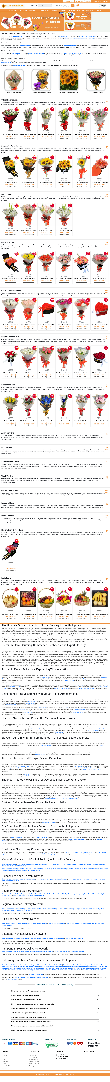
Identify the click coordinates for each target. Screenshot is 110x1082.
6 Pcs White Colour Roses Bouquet (81, 373)
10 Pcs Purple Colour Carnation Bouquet (64, 325)
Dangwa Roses (87, 679)
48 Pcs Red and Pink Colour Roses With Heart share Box (99, 373)
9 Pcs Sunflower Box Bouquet (64, 182)
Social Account (71, 1039)
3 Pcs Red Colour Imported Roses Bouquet (28, 421)
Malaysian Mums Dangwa (23, 766)
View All (106, 100)
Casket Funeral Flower (60, 732)
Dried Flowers (27, 774)
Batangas (83, 38)
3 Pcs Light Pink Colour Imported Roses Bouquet (82, 421)
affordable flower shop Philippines (88, 36)
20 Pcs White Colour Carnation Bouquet (10, 325)
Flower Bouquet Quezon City (87, 852)
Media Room (5, 1061)
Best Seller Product (80, 1)
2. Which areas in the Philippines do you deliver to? (26, 995)
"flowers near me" (30, 977)
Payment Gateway (7, 1039)
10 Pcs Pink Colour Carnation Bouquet (28, 325)
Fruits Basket (66, 753)
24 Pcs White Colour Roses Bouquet (28, 373)
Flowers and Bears (40, 754)
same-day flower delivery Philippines (48, 854)
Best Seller (65, 708)
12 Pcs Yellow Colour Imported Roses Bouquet (10, 421)
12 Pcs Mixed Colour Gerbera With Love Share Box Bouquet (100, 183)
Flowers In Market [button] (13, 10)
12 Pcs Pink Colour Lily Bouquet (46, 230)
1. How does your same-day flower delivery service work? (28, 991)
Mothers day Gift (30, 703)
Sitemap (4, 1063)
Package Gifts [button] (33, 10)
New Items (88, 1)
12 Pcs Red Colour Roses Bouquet (64, 373)
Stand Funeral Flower (37, 729)
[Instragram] (74, 1042)
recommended (69, 1)
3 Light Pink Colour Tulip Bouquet (28, 134)
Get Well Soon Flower (77, 712)
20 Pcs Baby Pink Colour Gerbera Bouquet (64, 279)
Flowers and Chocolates (76, 685)
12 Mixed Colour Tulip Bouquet (82, 134)
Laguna (75, 38)
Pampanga (91, 38)
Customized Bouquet (90, 6)
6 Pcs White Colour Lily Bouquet (10, 230)
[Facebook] (68, 1042)
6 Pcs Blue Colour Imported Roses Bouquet (46, 421)
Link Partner (5, 1068)
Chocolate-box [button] (56, 10)
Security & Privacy (34, 1061)
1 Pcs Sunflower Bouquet (82, 182)
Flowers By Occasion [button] (44, 10)
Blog (3, 1057)
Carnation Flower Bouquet (88, 768)
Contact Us (59, 1051)
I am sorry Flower (80, 711)
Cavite (70, 38)
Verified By (48, 1039)
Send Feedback (61, 1055)
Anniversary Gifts (44, 677)
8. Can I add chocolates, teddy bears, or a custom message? (29, 1017)
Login (94, 1)
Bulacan (66, 38)
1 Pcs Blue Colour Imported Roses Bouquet (64, 421)
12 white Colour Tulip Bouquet (10, 134)
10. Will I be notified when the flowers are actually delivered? (29, 1030)
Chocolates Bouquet (14, 686)
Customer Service (88, 1051)
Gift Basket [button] (72, 10)
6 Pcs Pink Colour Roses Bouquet (46, 373)
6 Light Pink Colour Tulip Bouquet (46, 134)
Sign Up (101, 1)
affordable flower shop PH (36, 974)
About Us (4, 1055)
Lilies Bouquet (86, 769)
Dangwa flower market (60, 653)
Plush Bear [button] (64, 10)
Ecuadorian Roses (69, 680)
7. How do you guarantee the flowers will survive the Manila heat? (31, 1022)
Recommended (42, 708)
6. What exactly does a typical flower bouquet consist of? (28, 1013)
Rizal (78, 38)
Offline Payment (33, 1057)
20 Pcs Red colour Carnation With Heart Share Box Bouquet (46, 325)
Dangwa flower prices (42, 977)
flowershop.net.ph (64, 36)
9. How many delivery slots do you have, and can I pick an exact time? (32, 1026)
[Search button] (72, 5)
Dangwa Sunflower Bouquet (15, 768)
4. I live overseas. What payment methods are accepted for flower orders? (33, 1004)
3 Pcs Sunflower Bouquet (28, 182)
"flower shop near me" (19, 977)
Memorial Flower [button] (91, 10)
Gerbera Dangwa (77, 766)
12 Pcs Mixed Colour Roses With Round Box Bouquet (10, 373)
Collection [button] (100, 10)
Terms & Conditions (34, 1063)
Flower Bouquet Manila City (71, 852)
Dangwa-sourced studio (48, 822)
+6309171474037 (64, 1056)
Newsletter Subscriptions (8, 1065)
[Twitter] (71, 1042)
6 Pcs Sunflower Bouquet (46, 182)
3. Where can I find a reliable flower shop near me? (26, 1000)
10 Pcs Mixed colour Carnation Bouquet (82, 325)
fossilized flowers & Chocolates (87, 688)
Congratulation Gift (11, 705)
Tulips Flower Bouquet (98, 769)
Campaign (32, 1065)
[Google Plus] (81, 1042)
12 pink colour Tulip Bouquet (100, 134)
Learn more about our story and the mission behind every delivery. (62, 798)
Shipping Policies (33, 1059)
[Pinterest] (78, 1042)
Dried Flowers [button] (81, 10)
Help (106, 1)
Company (5, 1051)
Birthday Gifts (31, 701)
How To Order (32, 1055)
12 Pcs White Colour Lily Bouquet (64, 230)
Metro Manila (40, 38)
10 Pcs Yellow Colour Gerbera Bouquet (28, 279)
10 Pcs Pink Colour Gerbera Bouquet (99, 279)
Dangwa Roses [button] (23, 10)
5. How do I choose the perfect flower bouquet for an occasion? (30, 1008)
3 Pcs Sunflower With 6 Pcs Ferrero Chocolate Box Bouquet (10, 183)
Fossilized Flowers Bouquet (61, 688)
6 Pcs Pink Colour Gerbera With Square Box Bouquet (81, 279)
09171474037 (62, 1058)
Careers (4, 1059)
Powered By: (92, 1039)
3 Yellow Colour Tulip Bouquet (64, 134)
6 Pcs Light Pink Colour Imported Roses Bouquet (100, 421)
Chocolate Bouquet (45, 745)
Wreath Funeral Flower (101, 729)
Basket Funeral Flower (93, 730)
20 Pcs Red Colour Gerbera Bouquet (46, 279)
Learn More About (35, 1051)
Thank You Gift (28, 712)
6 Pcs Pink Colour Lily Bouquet (28, 230)
